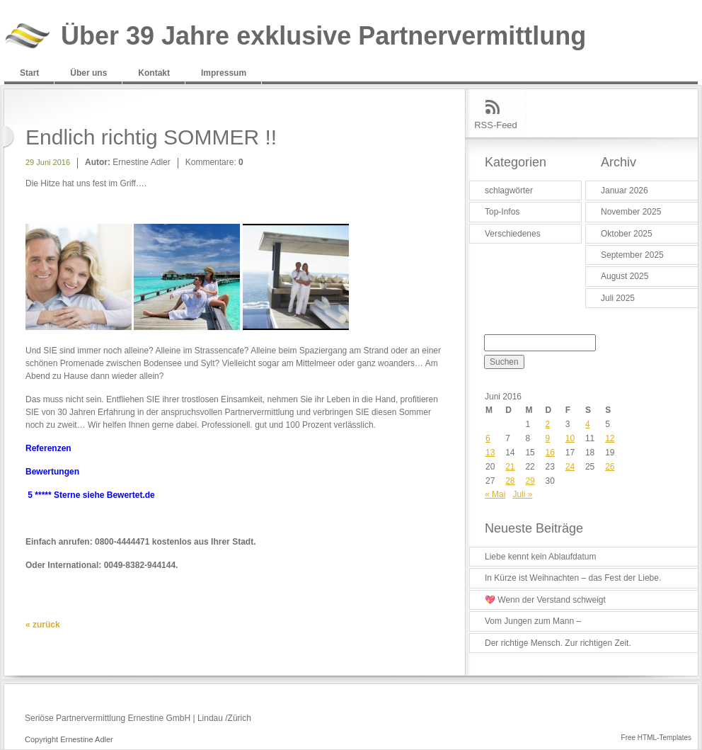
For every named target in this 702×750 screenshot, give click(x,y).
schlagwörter (509, 190)
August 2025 (624, 276)
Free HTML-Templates (656, 738)
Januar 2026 (624, 190)
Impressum (223, 73)
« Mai (495, 494)
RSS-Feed (495, 125)
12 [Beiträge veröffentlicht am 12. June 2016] (609, 438)
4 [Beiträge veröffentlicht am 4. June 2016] (587, 424)
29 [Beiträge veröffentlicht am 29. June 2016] (529, 481)
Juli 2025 (618, 298)
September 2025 (632, 255)
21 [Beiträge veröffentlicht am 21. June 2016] (509, 467)
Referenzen (48, 448)
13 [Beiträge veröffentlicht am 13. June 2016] (490, 453)
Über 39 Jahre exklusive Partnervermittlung (323, 36)
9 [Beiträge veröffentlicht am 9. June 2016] (548, 438)
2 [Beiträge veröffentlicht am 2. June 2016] (548, 424)
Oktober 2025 (626, 234)
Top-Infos (502, 212)
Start (29, 73)
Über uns (88, 73)
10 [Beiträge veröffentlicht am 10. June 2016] (570, 438)
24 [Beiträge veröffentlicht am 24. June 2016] (570, 467)
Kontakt (154, 73)
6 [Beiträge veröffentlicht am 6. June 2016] (487, 438)
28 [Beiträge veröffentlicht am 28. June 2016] (509, 481)
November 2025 (631, 212)
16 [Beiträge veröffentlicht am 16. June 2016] (550, 453)
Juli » (522, 494)
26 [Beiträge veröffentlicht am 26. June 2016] (609, 467)
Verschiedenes (513, 234)
